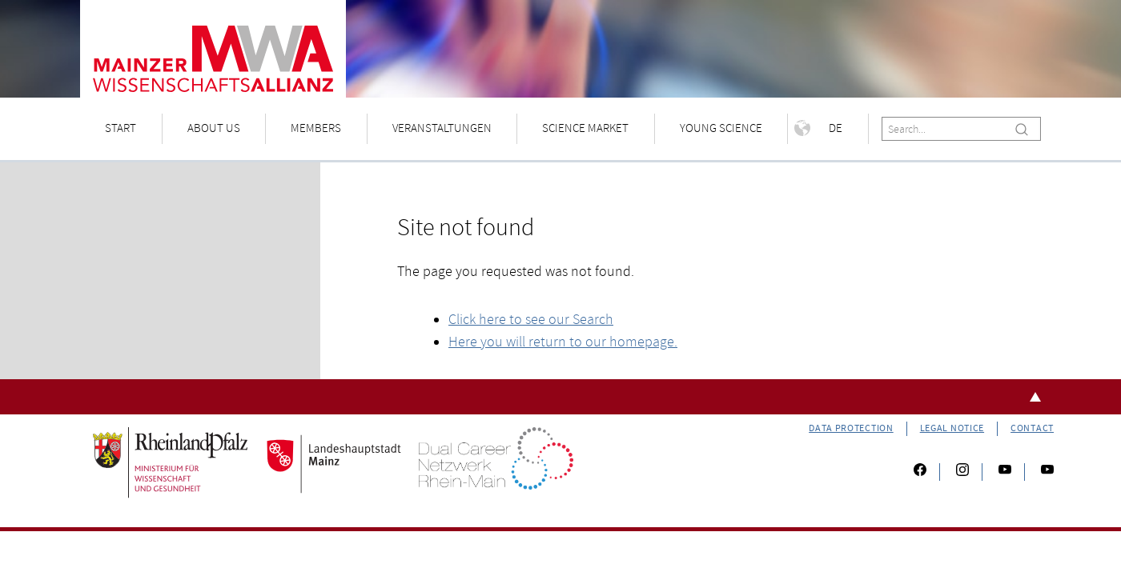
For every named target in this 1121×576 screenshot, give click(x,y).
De (818, 128)
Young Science (721, 128)
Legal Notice (952, 428)
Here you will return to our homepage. (562, 342)
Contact (1032, 428)
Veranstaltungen (442, 128)
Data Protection (851, 428)
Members (316, 128)
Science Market (585, 128)
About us (213, 128)
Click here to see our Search (530, 319)
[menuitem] (121, 129)
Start (120, 128)
